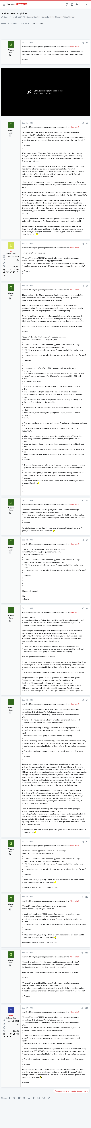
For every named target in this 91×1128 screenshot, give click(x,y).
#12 (86, 1008)
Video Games (68, 17)
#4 (87, 286)
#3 (87, 244)
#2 (87, 123)
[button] (4, 4)
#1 (87, 43)
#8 (87, 700)
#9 (87, 842)
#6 (87, 540)
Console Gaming (33, 17)
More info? (74, 46)
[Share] (83, 42)
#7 (87, 608)
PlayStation (56, 17)
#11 (86, 953)
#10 (86, 897)
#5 (87, 500)
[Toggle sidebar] (82, 4)
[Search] (87, 4)
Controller (46, 17)
